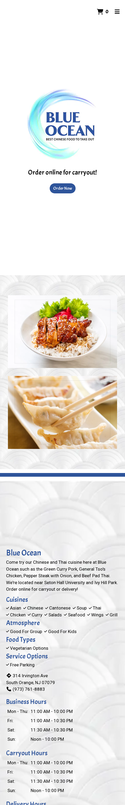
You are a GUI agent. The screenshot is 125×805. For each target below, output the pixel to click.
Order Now (62, 188)
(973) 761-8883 (25, 689)
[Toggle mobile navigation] (117, 11)
